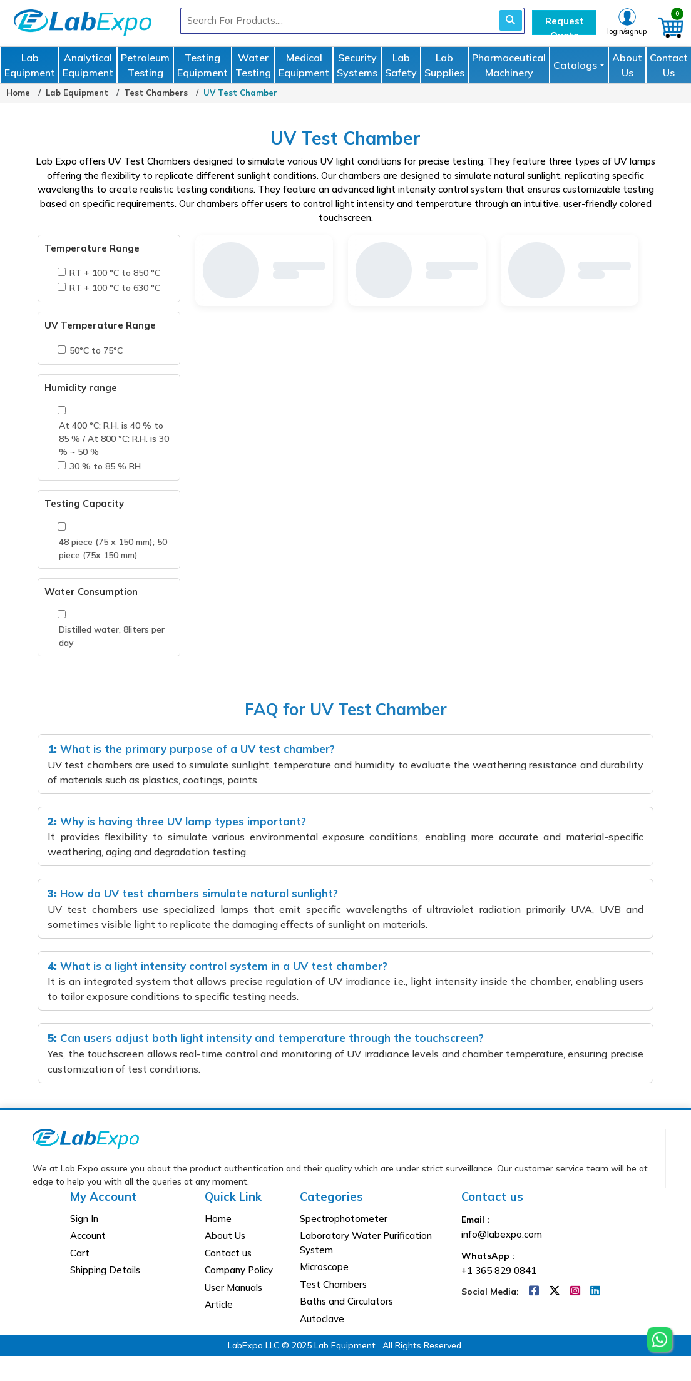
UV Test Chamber (240, 93)
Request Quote (564, 25)
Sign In (84, 1219)
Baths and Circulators (346, 1301)
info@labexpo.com (501, 1234)
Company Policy (239, 1270)
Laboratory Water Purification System (366, 1243)
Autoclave (322, 1319)
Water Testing (253, 65)
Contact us (228, 1253)
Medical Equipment (304, 65)
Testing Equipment (202, 65)
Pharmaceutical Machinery (509, 65)
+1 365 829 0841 (498, 1271)
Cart (80, 1253)
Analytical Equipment (88, 65)
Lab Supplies (444, 65)
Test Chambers (156, 93)
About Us (627, 65)
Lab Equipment (29, 65)
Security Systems (357, 65)
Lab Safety (401, 65)
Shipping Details (105, 1270)
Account (88, 1235)
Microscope (324, 1267)
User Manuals (233, 1287)
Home (18, 93)
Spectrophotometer (343, 1219)
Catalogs (575, 65)
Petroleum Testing (145, 65)
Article (219, 1304)
